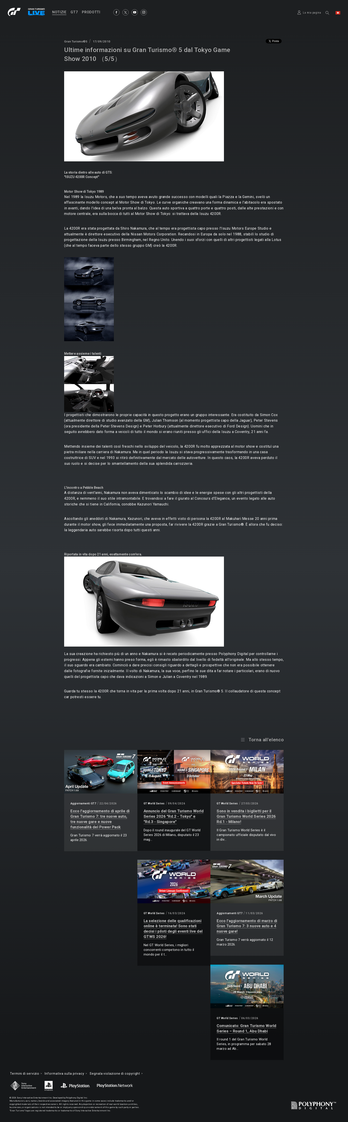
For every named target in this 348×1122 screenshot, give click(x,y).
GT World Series (154, 803)
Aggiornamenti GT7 (83, 803)
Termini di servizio (24, 1073)
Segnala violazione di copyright (115, 1073)
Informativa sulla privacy (64, 1073)
